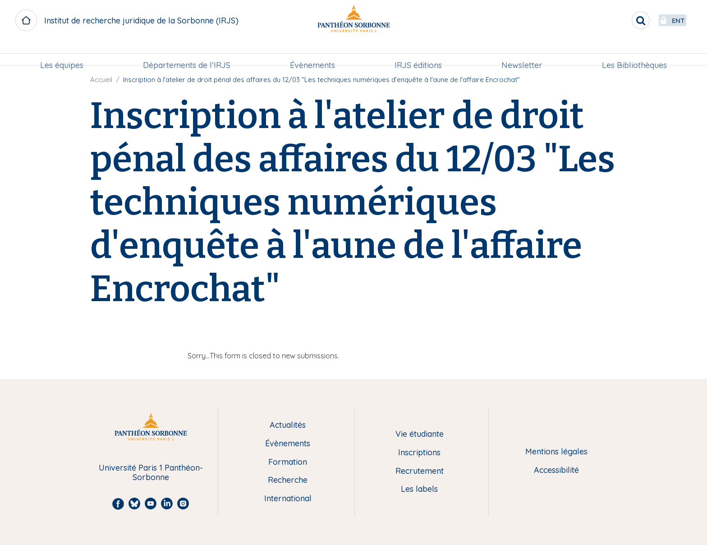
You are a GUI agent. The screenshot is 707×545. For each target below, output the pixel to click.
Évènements (312, 52)
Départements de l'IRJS (186, 52)
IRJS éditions (418, 52)
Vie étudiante (419, 434)
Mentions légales (556, 452)
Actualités (288, 425)
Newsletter (521, 52)
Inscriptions (419, 453)
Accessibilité (556, 470)
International (288, 499)
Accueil (101, 79)
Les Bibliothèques (634, 52)
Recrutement (419, 471)
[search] (620, 20)
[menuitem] (62, 53)
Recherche (288, 480)
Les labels (419, 489)
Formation (287, 462)
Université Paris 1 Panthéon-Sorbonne (151, 472)
